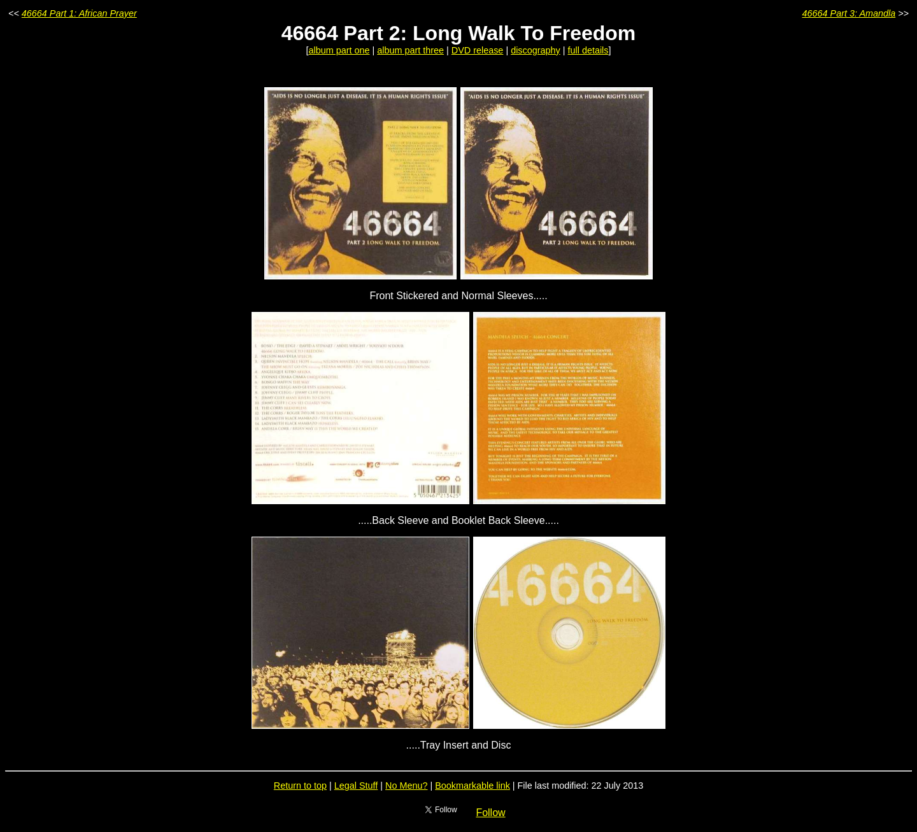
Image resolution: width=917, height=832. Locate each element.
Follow (490, 812)
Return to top (300, 785)
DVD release (477, 50)
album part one (339, 50)
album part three (410, 50)
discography (535, 50)
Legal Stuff (356, 785)
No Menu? (406, 785)
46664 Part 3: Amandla (849, 13)
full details (588, 50)
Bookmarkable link (472, 785)
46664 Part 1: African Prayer (79, 13)
